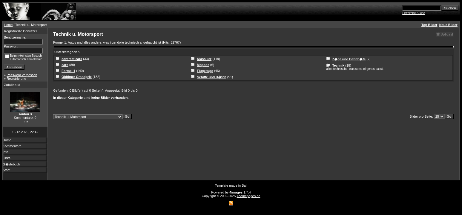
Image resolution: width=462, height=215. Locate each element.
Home (8, 25)
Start (6, 170)
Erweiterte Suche (413, 13)
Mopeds (203, 65)
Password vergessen (22, 75)
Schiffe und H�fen (211, 77)
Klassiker (204, 59)
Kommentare (12, 146)
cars (65, 65)
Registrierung (16, 78)
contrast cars (72, 59)
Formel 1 (68, 71)
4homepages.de (248, 196)
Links (6, 158)
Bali (244, 185)
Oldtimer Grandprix (77, 77)
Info (5, 152)
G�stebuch (11, 164)
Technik (338, 65)
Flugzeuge (205, 71)
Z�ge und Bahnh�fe (349, 59)
